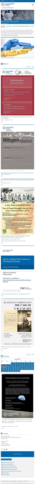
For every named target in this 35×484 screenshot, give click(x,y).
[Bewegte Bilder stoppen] (7, 10)
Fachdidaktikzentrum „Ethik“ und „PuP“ (10, 467)
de (2, 1)
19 (31, 367)
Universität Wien (9, 26)
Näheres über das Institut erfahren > (11, 35)
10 (22, 365)
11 (27, 365)
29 (13, 370)
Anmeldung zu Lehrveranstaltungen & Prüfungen (12, 471)
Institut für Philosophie (8, 7)
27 (3, 370)
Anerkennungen (6, 472)
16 (17, 367)
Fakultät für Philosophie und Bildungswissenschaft (21, 26)
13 (3, 367)
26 (31, 369)
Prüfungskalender (6, 474)
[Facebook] (2, 449)
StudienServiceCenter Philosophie (9, 465)
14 (8, 367)
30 (17, 370)
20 (3, 369)
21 (8, 369)
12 (31, 365)
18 (27, 367)
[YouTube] (4, 449)
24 (22, 369)
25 (27, 369)
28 (8, 370)
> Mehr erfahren (4, 23)
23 (17, 369)
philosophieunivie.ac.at (5, 445)
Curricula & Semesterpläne (8, 464)
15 (13, 367)
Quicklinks (12, 1)
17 (22, 367)
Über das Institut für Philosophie (9, 21)
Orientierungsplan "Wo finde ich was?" (10, 469)
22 (13, 369)
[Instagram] (6, 449)
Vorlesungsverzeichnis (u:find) (8, 462)
